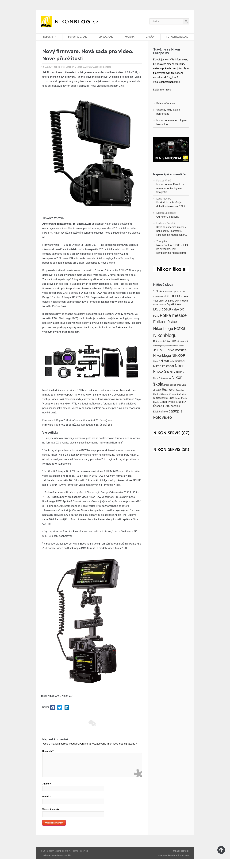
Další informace (162, 89)
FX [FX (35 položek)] (186, 341)
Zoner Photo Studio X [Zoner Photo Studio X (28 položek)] (173, 401)
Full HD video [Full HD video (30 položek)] (175, 341)
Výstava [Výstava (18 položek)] (172, 394)
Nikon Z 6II (54, 695)
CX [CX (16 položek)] (166, 301)
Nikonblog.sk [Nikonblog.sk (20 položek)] (178, 361)
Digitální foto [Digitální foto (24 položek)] (174, 304)
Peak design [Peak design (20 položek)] (170, 385)
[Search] (186, 21)
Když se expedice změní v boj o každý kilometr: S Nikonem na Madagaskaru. (171, 231)
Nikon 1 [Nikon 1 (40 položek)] (166, 360)
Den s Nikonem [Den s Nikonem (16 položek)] (159, 305)
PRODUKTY (49, 36)
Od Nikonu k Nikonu (167, 216)
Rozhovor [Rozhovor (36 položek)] (169, 389)
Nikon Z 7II (68, 695)
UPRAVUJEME (106, 36)
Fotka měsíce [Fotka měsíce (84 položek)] (173, 315)
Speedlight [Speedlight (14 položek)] (180, 390)
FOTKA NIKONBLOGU (177, 36)
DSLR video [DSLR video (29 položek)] (171, 309)
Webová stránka (50, 809)
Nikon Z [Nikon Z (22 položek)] (180, 372)
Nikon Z (80, 67)
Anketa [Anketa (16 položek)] (168, 291)
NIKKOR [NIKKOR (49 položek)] (178, 355)
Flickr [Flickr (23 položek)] (156, 316)
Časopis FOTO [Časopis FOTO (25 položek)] (161, 405)
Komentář (48, 751)
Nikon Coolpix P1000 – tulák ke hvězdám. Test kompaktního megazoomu (172, 249)
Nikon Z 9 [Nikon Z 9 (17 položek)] (157, 378)
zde (110, 420)
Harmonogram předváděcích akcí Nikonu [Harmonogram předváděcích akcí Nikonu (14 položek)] (168, 346)
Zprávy (88, 67)
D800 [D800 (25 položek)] (171, 300)
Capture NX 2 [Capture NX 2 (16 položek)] (159, 296)
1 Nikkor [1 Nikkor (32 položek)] (158, 291)
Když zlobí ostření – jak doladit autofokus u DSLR (170, 204)
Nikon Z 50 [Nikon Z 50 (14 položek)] (166, 378)
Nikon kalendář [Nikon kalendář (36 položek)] (163, 366)
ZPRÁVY (150, 36)
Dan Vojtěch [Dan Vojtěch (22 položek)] (181, 300)
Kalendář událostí (166, 103)
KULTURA (129, 36)
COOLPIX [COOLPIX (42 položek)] (172, 296)
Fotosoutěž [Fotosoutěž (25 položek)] (159, 341)
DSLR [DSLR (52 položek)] (158, 309)
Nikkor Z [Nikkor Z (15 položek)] (156, 361)
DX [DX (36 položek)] (182, 309)
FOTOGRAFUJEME (77, 36)
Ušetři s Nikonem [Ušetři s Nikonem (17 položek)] (160, 394)
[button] (52, 707)
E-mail (46, 796)
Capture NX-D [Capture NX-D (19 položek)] (178, 291)
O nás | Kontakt (180, 851)
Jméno (46, 783)
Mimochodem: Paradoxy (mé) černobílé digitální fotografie (170, 188)
